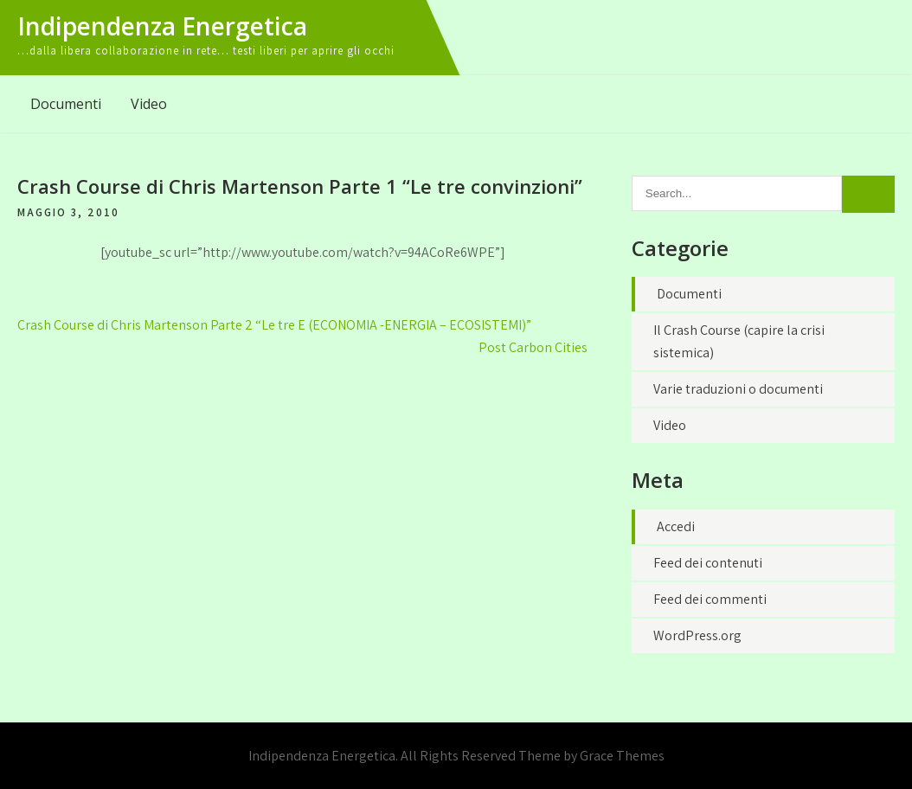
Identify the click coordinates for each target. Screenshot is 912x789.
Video (149, 103)
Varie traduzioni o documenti (738, 389)
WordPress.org (697, 635)
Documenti (65, 103)
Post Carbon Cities (533, 347)
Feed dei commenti (710, 599)
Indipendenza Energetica (162, 26)
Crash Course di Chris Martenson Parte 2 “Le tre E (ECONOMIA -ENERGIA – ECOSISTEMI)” (274, 325)
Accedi (676, 526)
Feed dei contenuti (707, 563)
